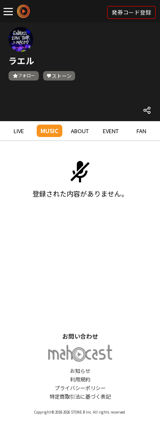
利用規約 (80, 379)
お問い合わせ (80, 336)
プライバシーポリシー (80, 387)
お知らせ (80, 370)
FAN (141, 131)
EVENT (111, 131)
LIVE (19, 131)
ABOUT (80, 131)
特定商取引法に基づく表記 (80, 396)
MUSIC (49, 131)
